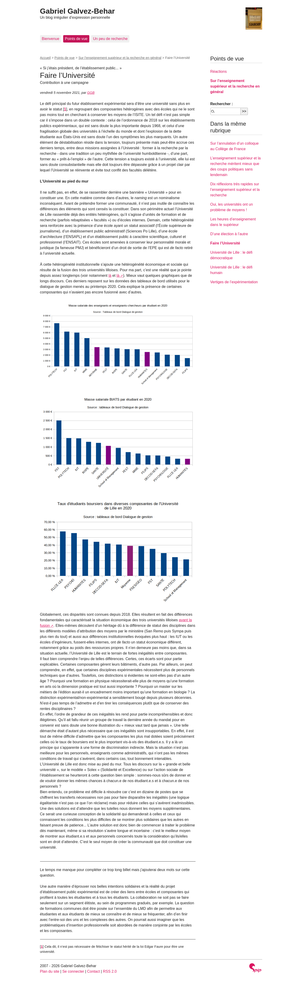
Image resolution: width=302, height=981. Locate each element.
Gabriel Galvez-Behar (77, 11)
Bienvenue (50, 39)
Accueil (45, 58)
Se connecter (73, 971)
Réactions (218, 71)
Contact (93, 971)
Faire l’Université (225, 243)
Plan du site (49, 971)
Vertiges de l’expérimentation (234, 282)
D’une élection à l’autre (229, 234)
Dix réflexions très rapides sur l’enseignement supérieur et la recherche (235, 189)
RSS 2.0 (110, 971)
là (110, 275)
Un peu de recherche (110, 39)
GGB (91, 92)
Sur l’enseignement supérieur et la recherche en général (119, 58)
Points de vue (76, 39)
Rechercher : (221, 104)
